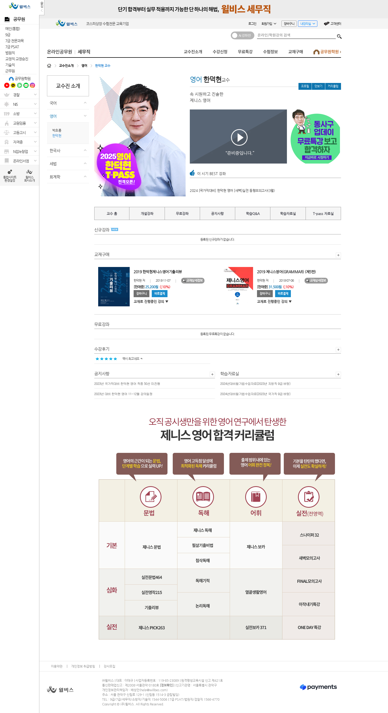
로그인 (252, 23)
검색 (339, 35)
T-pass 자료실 (323, 214)
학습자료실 (288, 214)
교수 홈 (112, 214)
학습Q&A (253, 214)
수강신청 (220, 52)
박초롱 (56, 130)
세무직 (84, 52)
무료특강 (245, 52)
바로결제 (159, 293)
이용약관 (56, 666)
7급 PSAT (12, 47)
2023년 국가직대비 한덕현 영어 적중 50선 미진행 (127, 383)
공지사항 (217, 214)
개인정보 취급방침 (83, 666)
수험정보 (270, 52)
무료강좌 (182, 214)
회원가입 (268, 23)
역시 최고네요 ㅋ (119, 358)
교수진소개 (193, 52)
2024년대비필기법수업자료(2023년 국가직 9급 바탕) (255, 393)
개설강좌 (147, 214)
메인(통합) (12, 29)
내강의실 (306, 24)
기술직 (10, 65)
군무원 (10, 71)
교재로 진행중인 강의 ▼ (151, 301)
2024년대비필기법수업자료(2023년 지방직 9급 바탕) (255, 383)
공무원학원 (22, 78)
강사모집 (109, 666)
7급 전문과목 (14, 41)
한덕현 (56, 136)
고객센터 (336, 23)
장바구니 (289, 23)
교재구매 (295, 52)
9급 (7, 35)
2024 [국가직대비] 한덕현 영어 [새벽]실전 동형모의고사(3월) (232, 190)
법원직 (10, 53)
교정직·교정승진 (16, 59)
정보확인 (166, 685)
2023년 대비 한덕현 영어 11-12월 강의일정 (123, 393)
